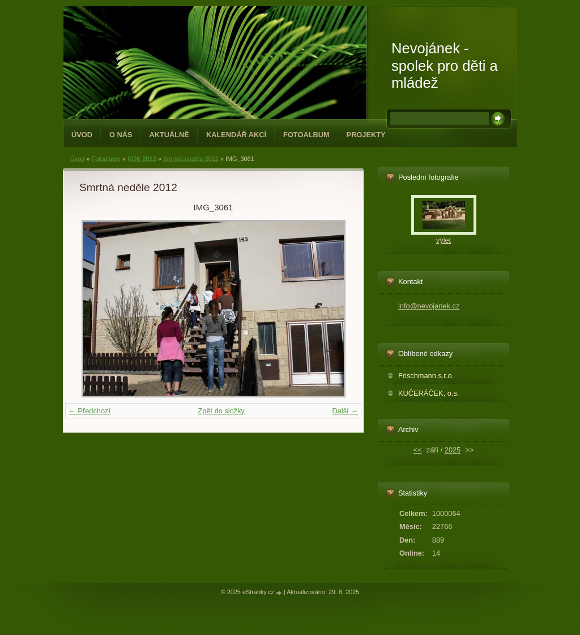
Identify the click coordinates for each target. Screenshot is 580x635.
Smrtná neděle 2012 (191, 158)
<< (417, 450)
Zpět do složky (221, 411)
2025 (452, 450)
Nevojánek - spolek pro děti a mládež (444, 65)
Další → (345, 411)
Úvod (81, 134)
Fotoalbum (306, 134)
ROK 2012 (141, 158)
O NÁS (121, 134)
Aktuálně (169, 134)
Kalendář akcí (236, 134)
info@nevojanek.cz (428, 306)
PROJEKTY (366, 134)
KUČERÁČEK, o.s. (428, 393)
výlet (443, 240)
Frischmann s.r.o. (426, 375)
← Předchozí (89, 411)
